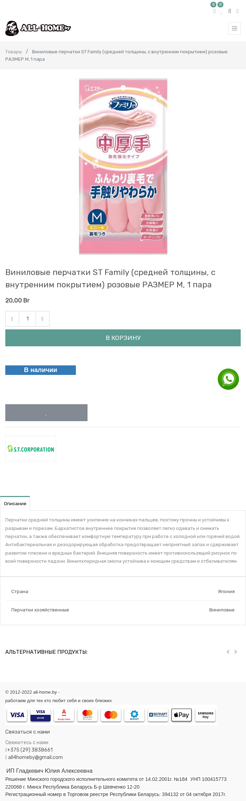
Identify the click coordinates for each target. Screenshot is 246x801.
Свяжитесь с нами (26, 743)
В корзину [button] (123, 337)
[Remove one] (12, 319)
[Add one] (42, 319)
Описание (15, 503)
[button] (46, 412)
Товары (13, 51)
